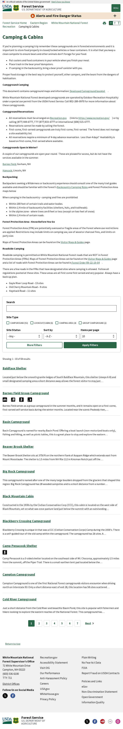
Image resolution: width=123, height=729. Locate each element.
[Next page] (90, 623)
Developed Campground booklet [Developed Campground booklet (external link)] (87, 91)
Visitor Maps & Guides (72, 242)
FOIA (84, 668)
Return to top (12, 643)
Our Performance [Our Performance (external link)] (50, 673)
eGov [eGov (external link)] (84, 686)
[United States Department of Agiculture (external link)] (8, 8)
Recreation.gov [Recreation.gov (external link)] (58, 118)
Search (10, 302)
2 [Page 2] (39, 623)
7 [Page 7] (77, 623)
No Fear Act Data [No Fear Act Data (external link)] (91, 662)
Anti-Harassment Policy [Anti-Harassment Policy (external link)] (53, 678)
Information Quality (93, 702)
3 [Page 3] (46, 623)
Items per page (90, 330)
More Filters (34, 345)
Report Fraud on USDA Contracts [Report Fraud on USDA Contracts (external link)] (100, 673)
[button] (104, 22)
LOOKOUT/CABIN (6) (43, 323)
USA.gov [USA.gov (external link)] (45, 689)
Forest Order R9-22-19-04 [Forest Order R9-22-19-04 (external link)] (85, 262)
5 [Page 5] (62, 623)
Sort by (48, 330)
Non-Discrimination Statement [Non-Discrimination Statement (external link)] (99, 691)
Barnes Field (9, 164)
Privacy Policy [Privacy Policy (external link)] (48, 699)
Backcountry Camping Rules (72, 187)
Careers (44, 683)
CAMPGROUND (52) (19, 323)
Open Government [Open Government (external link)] (92, 697)
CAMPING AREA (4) (67, 323)
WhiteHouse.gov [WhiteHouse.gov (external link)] (49, 694)
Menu (116, 8)
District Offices (11, 684)
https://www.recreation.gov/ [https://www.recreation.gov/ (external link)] (94, 118)
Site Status (13, 330)
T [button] (111, 23)
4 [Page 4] (54, 623)
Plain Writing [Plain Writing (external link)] (89, 657)
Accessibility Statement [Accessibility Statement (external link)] (54, 662)
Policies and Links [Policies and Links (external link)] (92, 681)
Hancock (7, 170)
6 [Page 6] (69, 623)
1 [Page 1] (31, 623)
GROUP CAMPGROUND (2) (95, 323)
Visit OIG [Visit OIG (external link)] (45, 668)
